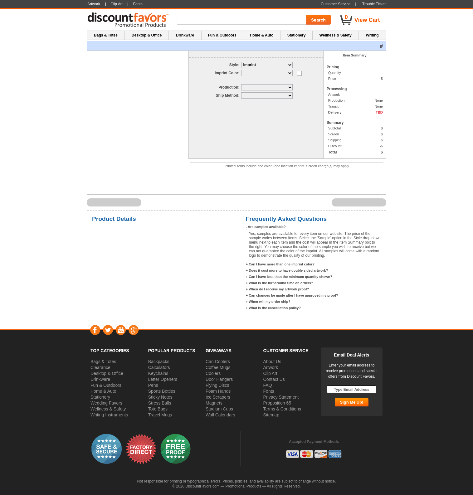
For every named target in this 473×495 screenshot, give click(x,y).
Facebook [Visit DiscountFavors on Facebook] (95, 330)
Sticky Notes (160, 397)
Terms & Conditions (282, 408)
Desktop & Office (106, 373)
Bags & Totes (103, 361)
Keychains (158, 373)
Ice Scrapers (218, 397)
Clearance (100, 367)
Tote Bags (158, 408)
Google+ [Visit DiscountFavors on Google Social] (133, 330)
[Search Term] (242, 20)
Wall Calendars (220, 414)
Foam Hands (218, 391)
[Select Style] (267, 65)
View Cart (367, 20)
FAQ (267, 385)
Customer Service (335, 4)
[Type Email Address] (351, 389)
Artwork (270, 367)
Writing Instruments (109, 414)
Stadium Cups (219, 408)
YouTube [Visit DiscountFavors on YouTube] (120, 330)
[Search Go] (318, 20)
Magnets (214, 402)
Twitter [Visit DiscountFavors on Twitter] (108, 330)
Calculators (159, 367)
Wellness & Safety (108, 408)
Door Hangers (219, 379)
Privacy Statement (281, 397)
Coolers (213, 373)
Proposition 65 (277, 402)
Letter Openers (162, 379)
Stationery (100, 397)
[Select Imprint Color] (267, 73)
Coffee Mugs (218, 367)
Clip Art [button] (116, 4)
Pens (153, 385)
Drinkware (100, 379)
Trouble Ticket (374, 4)
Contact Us (274, 379)
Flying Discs (217, 385)
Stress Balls (159, 402)
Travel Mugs (160, 414)
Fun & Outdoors (105, 385)
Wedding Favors (106, 402)
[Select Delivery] (267, 95)
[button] (106, 448)
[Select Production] (267, 87)
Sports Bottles (161, 391)
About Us (272, 361)
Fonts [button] (138, 4)
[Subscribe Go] (351, 402)
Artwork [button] (93, 4)
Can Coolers (218, 361)
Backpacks (158, 361)
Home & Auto (103, 391)
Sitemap (271, 414)
